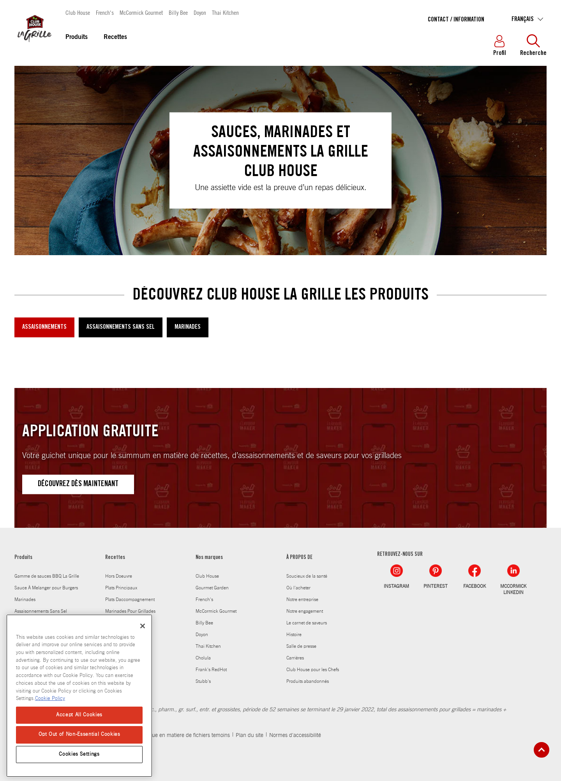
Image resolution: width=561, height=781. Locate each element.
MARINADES (188, 327)
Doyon (200, 12)
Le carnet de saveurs (306, 623)
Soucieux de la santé (306, 576)
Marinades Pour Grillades (130, 611)
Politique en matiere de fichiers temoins (184, 735)
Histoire (294, 634)
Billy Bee (178, 12)
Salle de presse (301, 646)
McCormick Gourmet (141, 12)
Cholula (203, 658)
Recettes (115, 37)
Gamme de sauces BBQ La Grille (46, 576)
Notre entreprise (302, 599)
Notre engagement (304, 611)
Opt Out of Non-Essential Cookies (79, 734)
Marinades (24, 599)
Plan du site (249, 735)
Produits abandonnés (307, 681)
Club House (77, 12)
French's (105, 12)
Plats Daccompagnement (130, 599)
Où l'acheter (298, 587)
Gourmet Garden (212, 587)
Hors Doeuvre (118, 576)
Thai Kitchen (225, 12)
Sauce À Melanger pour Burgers (46, 587)
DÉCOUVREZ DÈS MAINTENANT (78, 484)
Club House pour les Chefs (312, 669)
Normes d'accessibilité (295, 735)
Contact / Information (456, 20)
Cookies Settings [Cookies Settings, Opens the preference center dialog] (79, 754)
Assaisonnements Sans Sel (40, 611)
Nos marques (209, 558)
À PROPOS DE (299, 558)
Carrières (295, 658)
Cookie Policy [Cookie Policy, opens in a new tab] (50, 698)
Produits (76, 37)
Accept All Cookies (79, 715)
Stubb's (203, 681)
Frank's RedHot (211, 669)
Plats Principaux (121, 587)
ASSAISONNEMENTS (44, 327)
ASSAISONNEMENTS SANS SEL (120, 327)
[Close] (142, 626)
